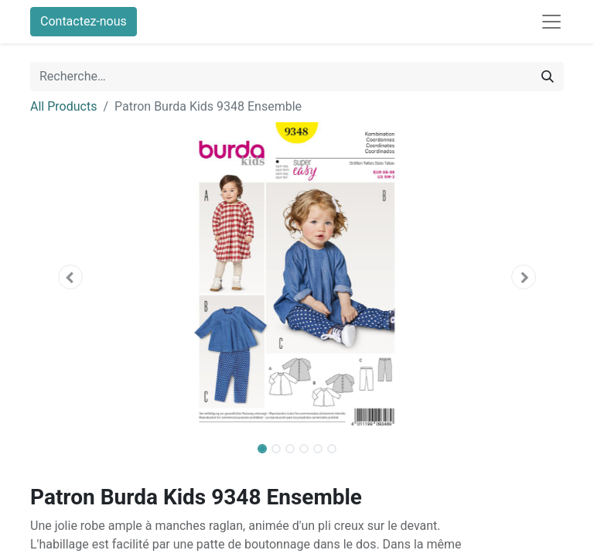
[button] (70, 277)
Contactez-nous (83, 21)
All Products (63, 106)
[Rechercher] (547, 76)
